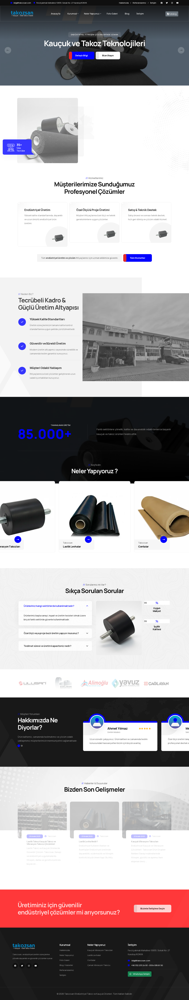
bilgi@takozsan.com (22, 3)
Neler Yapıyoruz (91, 13)
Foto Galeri (112, 13)
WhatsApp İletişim (141, 973)
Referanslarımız (139, 3)
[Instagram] (172, 3)
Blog (127, 13)
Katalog (172, 13)
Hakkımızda (124, 3)
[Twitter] (167, 3)
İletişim (153, 3)
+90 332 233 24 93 (139, 965)
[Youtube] (177, 3)
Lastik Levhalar (72, 546)
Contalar (143, 546)
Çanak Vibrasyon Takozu (98, 964)
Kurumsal (72, 13)
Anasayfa (55, 13)
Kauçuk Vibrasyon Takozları (100, 949)
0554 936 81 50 (156, 965)
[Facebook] (161, 3)
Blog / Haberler (66, 964)
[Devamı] (17, 539)
